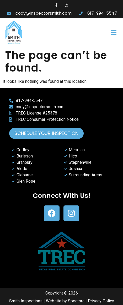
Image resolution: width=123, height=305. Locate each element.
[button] (96, 32)
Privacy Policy (101, 300)
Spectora (76, 300)
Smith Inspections (25, 300)
